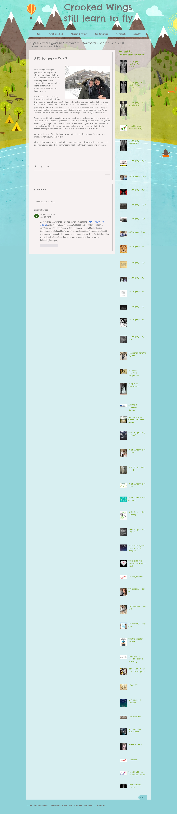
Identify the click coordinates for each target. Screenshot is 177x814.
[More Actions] (108, 215)
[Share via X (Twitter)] (41, 166)
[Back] (142, 797)
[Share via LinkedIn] (48, 166)
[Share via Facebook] (35, 166)
